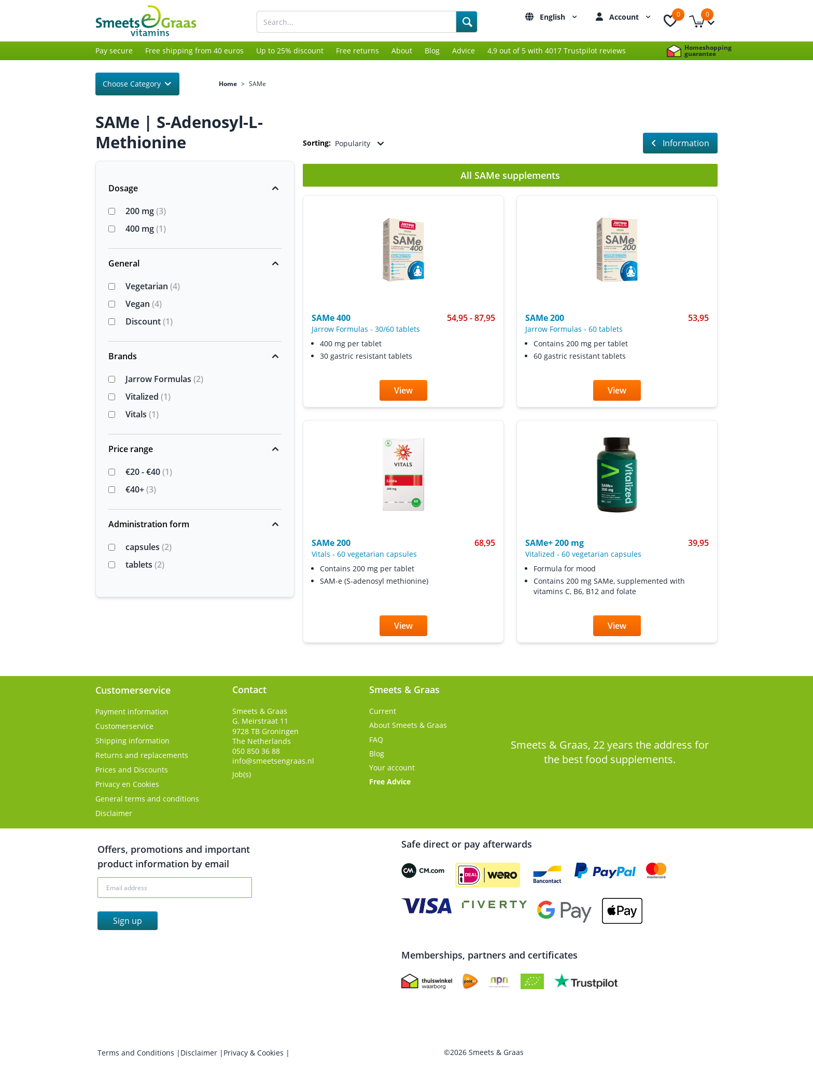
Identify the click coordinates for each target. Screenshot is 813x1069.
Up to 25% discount (290, 50)
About (401, 50)
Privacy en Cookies (127, 784)
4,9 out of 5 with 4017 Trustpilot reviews (556, 50)
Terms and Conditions (136, 1053)
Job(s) (241, 774)
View (403, 390)
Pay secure (114, 50)
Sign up (127, 920)
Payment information (132, 711)
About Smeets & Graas (408, 725)
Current (382, 711)
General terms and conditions (147, 799)
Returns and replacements (141, 755)
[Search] (466, 21)
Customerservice (124, 726)
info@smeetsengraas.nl (273, 761)
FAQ (376, 739)
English (560, 17)
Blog (432, 50)
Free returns (357, 50)
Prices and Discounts (131, 770)
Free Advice (390, 781)
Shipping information (132, 741)
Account (631, 17)
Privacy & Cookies (254, 1053)
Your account (392, 767)
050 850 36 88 (256, 751)
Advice (463, 50)
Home (228, 84)
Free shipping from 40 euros (194, 50)
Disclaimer (113, 813)
